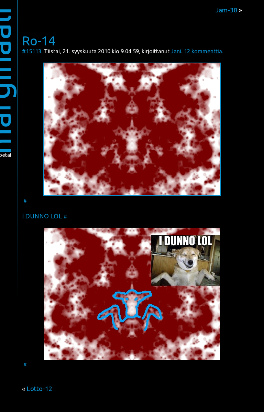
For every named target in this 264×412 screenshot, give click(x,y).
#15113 (31, 51)
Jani (176, 51)
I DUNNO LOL (42, 216)
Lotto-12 (39, 388)
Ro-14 (39, 40)
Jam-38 (227, 10)
